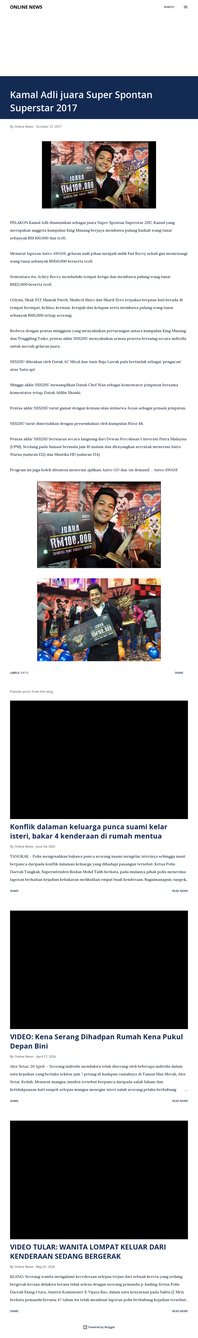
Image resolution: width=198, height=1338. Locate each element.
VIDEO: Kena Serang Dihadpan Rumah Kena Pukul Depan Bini (96, 1041)
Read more (180, 891)
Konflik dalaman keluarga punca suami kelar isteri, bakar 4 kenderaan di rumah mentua (88, 831)
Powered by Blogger (99, 1327)
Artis (24, 673)
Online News (26, 7)
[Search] (169, 7)
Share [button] (179, 673)
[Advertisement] (99, 41)
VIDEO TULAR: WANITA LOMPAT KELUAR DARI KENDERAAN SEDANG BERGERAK (88, 1251)
